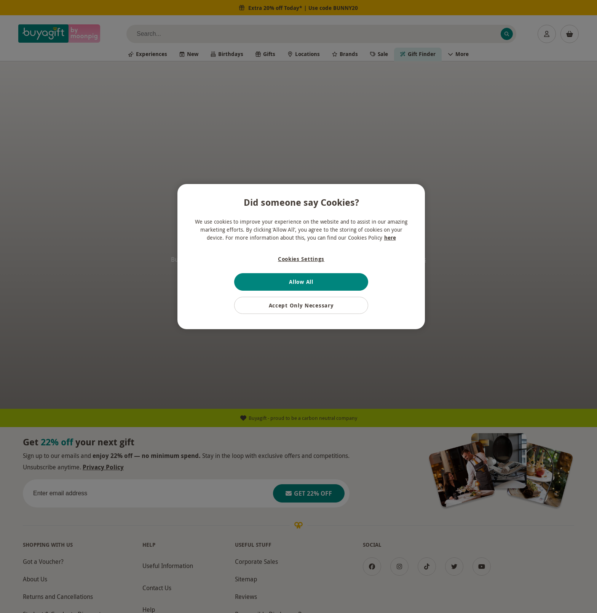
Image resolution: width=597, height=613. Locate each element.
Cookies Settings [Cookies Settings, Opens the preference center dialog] (301, 258)
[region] (301, 257)
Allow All (301, 281)
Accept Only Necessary (301, 305)
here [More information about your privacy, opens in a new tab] (390, 237)
